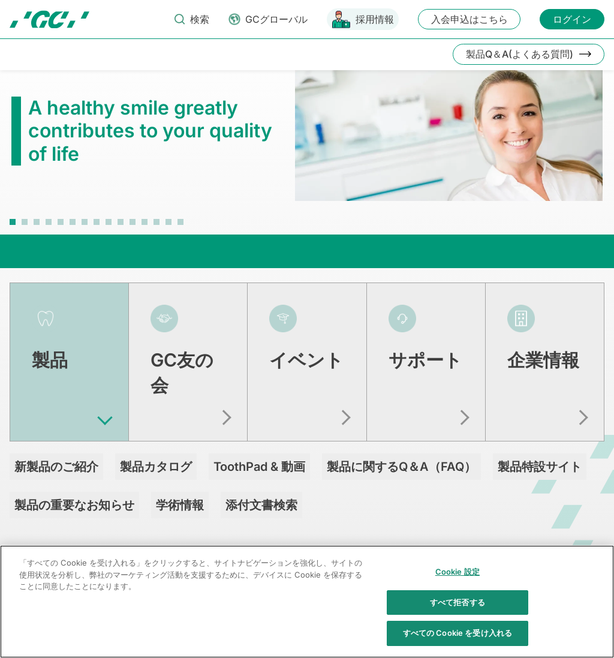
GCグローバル (276, 19)
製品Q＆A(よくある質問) (519, 54)
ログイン (572, 19)
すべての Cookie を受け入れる (457, 640)
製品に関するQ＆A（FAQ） (401, 459)
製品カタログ (156, 459)
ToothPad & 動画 (259, 459)
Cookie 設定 (457, 579)
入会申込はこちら (469, 19)
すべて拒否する (457, 609)
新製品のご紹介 (56, 459)
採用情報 (375, 19)
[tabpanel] (307, 141)
